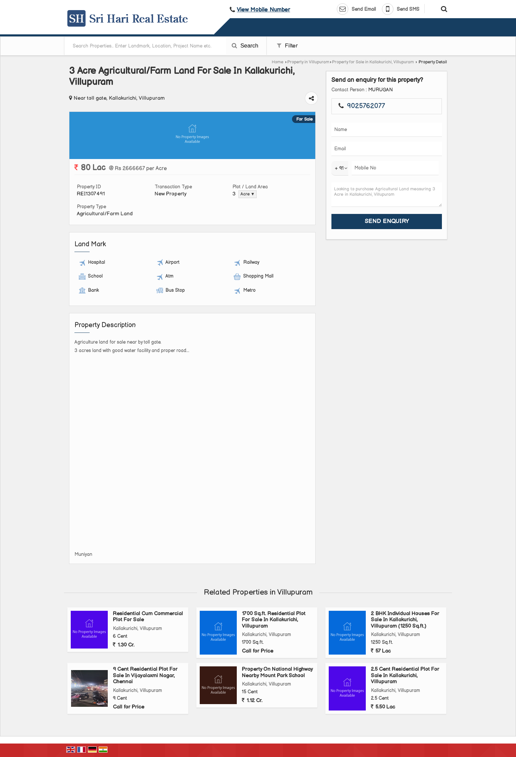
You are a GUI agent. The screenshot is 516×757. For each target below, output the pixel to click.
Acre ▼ (247, 194)
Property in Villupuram (308, 62)
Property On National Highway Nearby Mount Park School (277, 672)
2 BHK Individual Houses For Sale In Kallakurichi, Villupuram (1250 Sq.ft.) (405, 619)
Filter (287, 45)
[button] (263, 9)
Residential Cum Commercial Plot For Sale (148, 616)
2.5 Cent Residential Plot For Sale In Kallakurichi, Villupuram (405, 675)
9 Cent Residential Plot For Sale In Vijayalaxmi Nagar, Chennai (145, 675)
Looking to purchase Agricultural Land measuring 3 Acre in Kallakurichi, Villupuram (386, 194)
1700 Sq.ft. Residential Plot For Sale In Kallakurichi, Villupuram (273, 619)
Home (277, 62)
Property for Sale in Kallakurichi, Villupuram (373, 62)
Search (245, 45)
